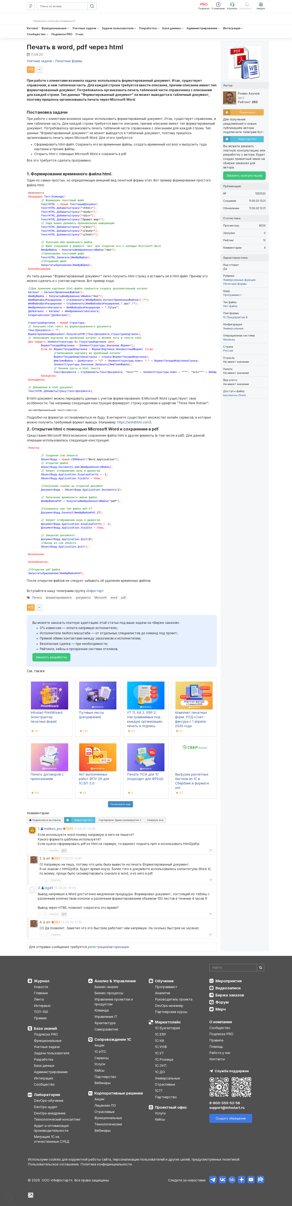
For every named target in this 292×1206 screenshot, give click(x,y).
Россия (228, 350)
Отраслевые (104, 1112)
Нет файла (230, 306)
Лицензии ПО (105, 1105)
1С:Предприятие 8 (235, 317)
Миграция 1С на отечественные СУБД (51, 1139)
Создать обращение (231, 1118)
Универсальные (233, 328)
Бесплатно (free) (234, 395)
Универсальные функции (239, 280)
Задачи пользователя (51, 1053)
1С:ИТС (100, 1052)
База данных (44, 1066)
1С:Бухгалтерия (167, 1028)
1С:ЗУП (160, 1066)
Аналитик (162, 993)
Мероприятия (228, 981)
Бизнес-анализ (106, 987)
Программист (232, 295)
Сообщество (44, 1084)
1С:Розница (164, 1059)
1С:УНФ (161, 1047)
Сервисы (101, 1058)
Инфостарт (95, 591)
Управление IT (105, 1017)
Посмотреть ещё (120, 804)
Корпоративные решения (118, 1093)
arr (48, 858)
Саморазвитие (106, 1029)
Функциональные (47, 1041)
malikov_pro (53, 829)
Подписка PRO (46, 1034)
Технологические (108, 1124)
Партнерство (105, 1077)
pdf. (123, 597)
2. (40, 858)
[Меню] (31, 6)
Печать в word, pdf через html (75, 47)
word (114, 597)
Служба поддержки (232, 1071)
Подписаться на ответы (45, 820)
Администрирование (51, 1072)
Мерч (220, 1009)
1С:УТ (159, 1053)
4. (40, 922)
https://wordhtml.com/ (133, 422)
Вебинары (102, 1083)
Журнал (41, 981)
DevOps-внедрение (49, 1113)
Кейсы (99, 1070)
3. (39, 888)
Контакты (217, 1059)
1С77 (158, 1091)
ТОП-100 (41, 1012)
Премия (40, 1018)
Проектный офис (171, 1107)
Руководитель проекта (173, 999)
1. (39, 829)
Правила (216, 1040)
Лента (39, 999)
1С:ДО (160, 1072)
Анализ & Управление (115, 981)
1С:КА (159, 1041)
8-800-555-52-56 (224, 1103)
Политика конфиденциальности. (106, 1164)
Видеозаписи (228, 988)
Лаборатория (47, 1094)
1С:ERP (160, 1034)
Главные (41, 993)
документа (83, 597)
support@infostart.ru (227, 1108)
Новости (41, 987)
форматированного (59, 597)
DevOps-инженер (169, 1006)
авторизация (119, 947)
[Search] (236, 967)
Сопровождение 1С (112, 1039)
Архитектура (104, 1023)
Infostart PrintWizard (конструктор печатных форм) (46, 717)
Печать (37, 597)
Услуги (99, 1064)
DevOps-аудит (46, 1107)
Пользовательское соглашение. (54, 1164)
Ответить (54, 850)
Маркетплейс (168, 1022)
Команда (101, 1010)
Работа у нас (220, 1053)
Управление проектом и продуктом (113, 1001)
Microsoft (101, 597)
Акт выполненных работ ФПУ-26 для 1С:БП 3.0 (94, 778)
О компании (220, 1022)
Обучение (164, 981)
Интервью (42, 1006)
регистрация (98, 947)
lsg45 (49, 888)
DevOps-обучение (48, 1101)
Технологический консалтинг (57, 1119)
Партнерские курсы (171, 1012)
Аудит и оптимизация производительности (51, 1128)
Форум (222, 1002)
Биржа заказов (229, 995)
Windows (229, 339)
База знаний (45, 1028)
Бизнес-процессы (108, 993)
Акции (99, 1045)
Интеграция (43, 1078)
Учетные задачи (47, 1047)
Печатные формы (235, 283)
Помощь (216, 1047)
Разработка (43, 1059)
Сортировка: (120, 820)
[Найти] (260, 967)
